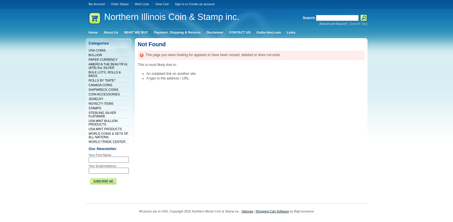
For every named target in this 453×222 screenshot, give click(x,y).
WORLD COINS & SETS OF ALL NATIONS (109, 135)
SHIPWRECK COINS (103, 89)
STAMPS (95, 108)
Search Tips (358, 23)
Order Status (120, 4)
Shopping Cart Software (272, 211)
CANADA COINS (100, 85)
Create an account (202, 4)
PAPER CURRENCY (103, 59)
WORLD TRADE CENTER (107, 141)
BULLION (95, 55)
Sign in (179, 4)
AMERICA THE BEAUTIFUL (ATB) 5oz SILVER (108, 65)
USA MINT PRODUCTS (105, 129)
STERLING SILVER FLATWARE (102, 114)
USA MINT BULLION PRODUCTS (103, 122)
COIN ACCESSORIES (104, 94)
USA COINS (97, 50)
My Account (97, 4)
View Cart (162, 4)
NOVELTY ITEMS (101, 103)
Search (309, 18)
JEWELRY (96, 99)
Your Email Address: (103, 166)
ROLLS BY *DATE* (102, 80)
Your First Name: (100, 155)
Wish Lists (142, 4)
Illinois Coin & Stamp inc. (172, 17)
